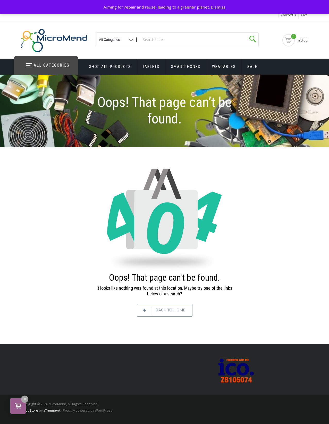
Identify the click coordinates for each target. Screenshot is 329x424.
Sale (252, 66)
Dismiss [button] (218, 7)
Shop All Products (110, 66)
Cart (304, 15)
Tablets (150, 66)
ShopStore (29, 410)
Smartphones (185, 66)
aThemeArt (51, 410)
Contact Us (288, 15)
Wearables (224, 66)
